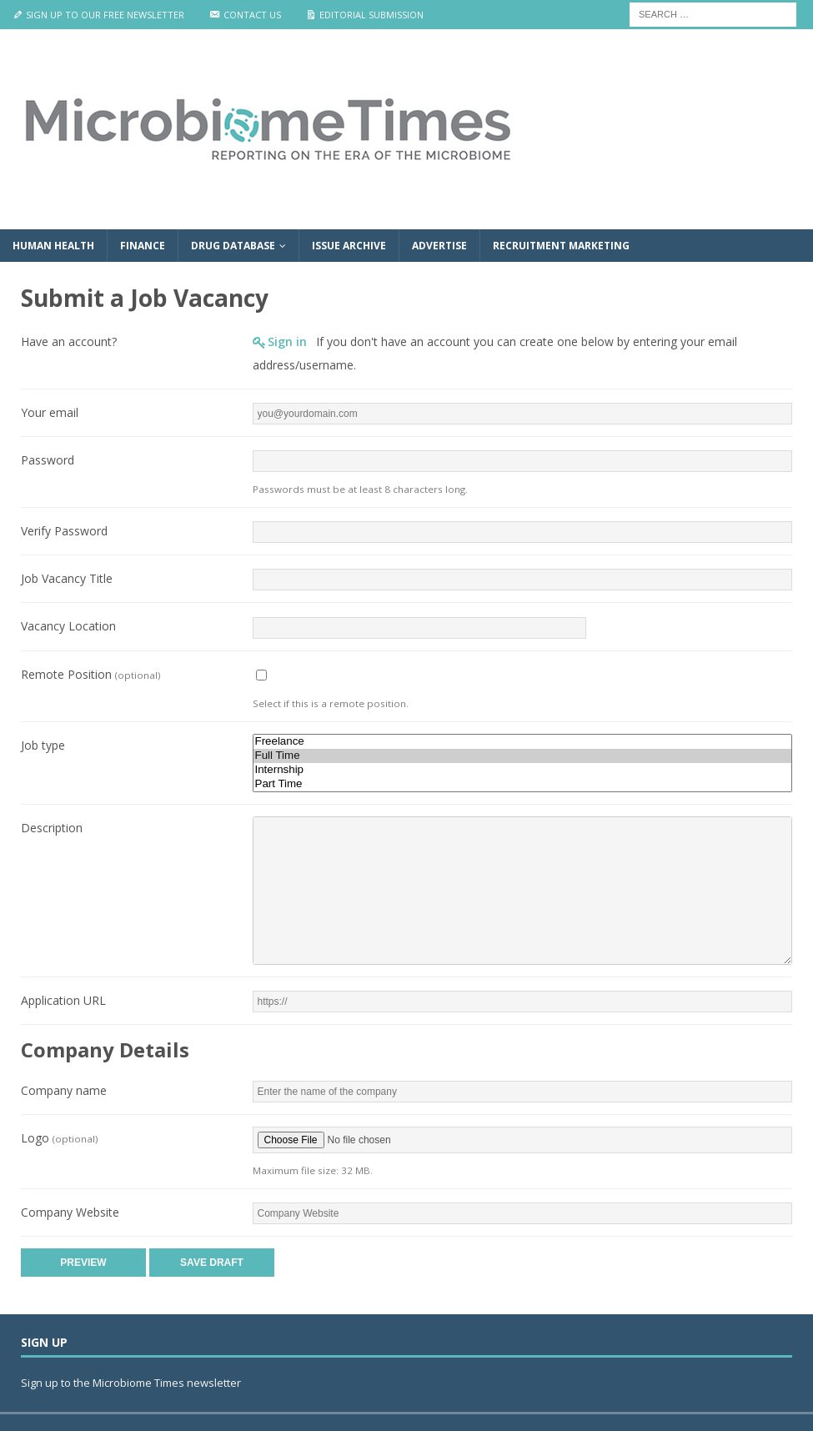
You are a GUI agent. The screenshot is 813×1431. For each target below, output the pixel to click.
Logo (59, 1138)
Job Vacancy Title (67, 578)
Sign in (287, 341)
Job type (43, 745)
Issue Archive (349, 245)
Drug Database (233, 245)
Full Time (522, 756)
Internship (522, 770)
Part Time (522, 784)
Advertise (439, 245)
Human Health (53, 245)
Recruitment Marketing (561, 245)
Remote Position (90, 674)
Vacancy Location (68, 626)
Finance (142, 245)
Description (52, 828)
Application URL (63, 1000)
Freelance (522, 742)
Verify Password (64, 531)
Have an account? (69, 341)
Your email (49, 412)
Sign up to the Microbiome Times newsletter (132, 1382)
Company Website (70, 1212)
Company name (64, 1090)
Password (47, 460)
